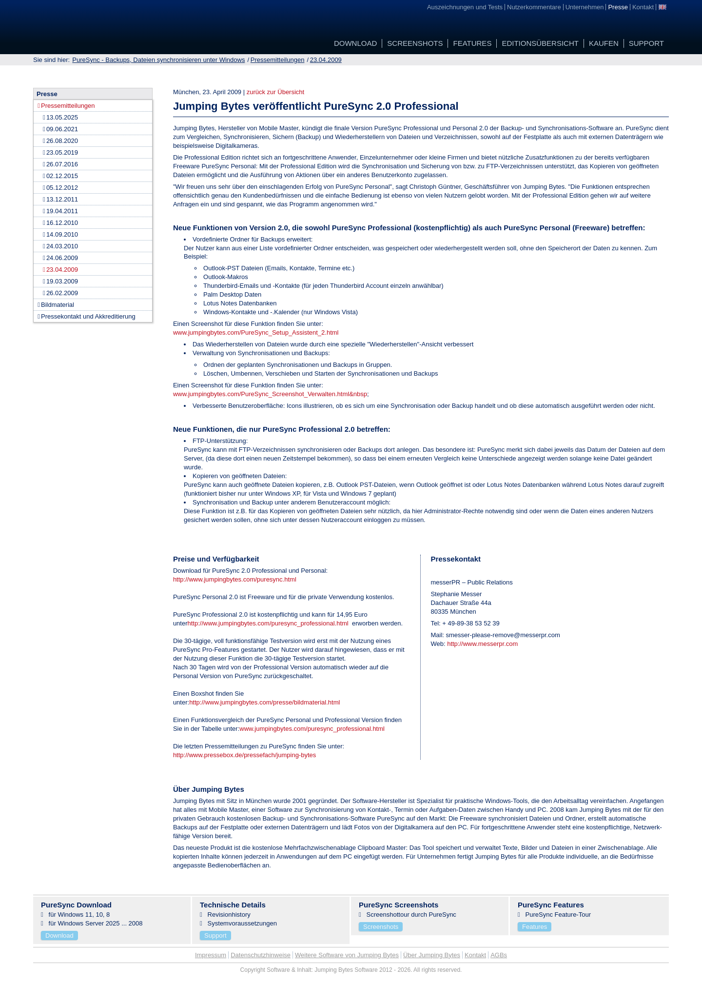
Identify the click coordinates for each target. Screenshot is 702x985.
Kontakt (475, 955)
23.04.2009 (326, 59)
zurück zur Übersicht (275, 92)
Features (534, 926)
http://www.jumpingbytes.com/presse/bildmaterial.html (264, 702)
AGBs (498, 955)
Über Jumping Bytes (431, 955)
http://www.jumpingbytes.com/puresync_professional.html (268, 623)
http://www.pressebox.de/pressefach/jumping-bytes (244, 755)
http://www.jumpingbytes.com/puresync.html (234, 579)
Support (215, 935)
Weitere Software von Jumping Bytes (347, 955)
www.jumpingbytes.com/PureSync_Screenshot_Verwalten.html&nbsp (270, 394)
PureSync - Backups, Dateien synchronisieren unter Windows (158, 59)
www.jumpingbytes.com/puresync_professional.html (312, 728)
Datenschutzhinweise (261, 955)
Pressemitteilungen (278, 59)
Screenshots (380, 926)
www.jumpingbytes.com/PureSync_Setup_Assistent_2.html (256, 332)
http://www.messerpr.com (482, 643)
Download (59, 935)
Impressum (210, 955)
